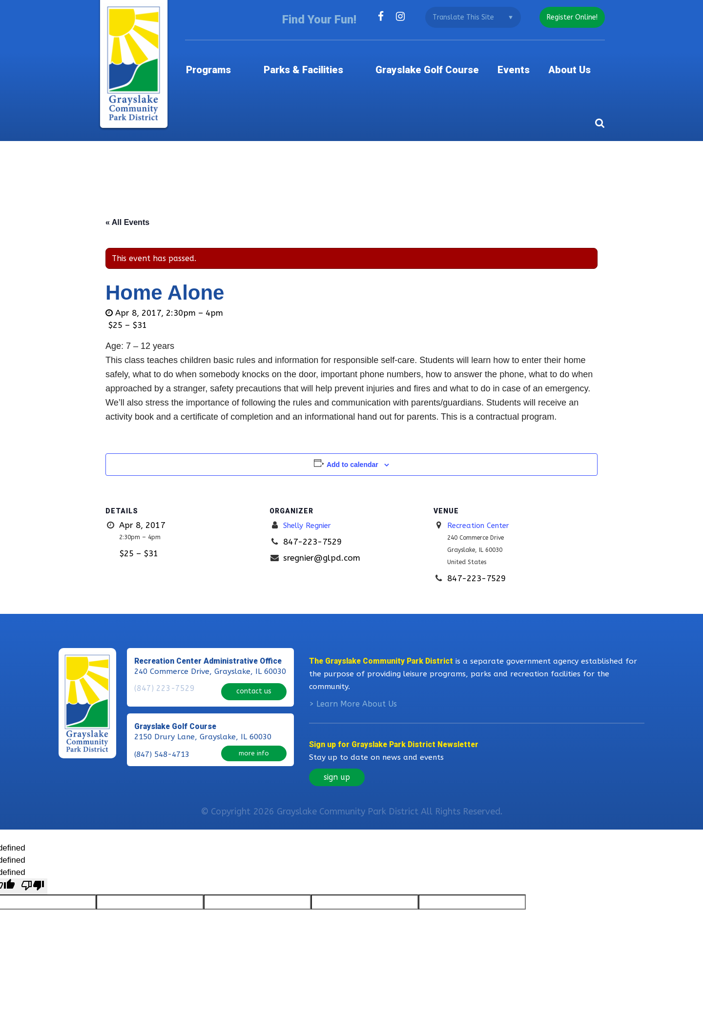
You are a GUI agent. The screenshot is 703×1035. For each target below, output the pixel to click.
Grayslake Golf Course (438, 61)
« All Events (127, 208)
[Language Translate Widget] (469, 17)
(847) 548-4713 (161, 746)
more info (254, 745)
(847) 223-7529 (161, 687)
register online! (570, 17)
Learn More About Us (356, 702)
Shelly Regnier (310, 511)
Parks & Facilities (322, 61)
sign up (337, 775)
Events (526, 61)
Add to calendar (352, 451)
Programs (236, 61)
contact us (254, 686)
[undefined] (32, 885)
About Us (583, 61)
